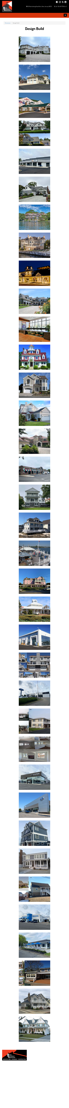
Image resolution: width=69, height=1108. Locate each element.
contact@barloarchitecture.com (15, 1098)
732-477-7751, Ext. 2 (10, 1093)
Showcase (7, 23)
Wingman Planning (52, 1105)
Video (4, 1075)
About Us (37, 1072)
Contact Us (37, 1075)
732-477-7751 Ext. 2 (62, 6)
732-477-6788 (9, 1095)
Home (4, 1072)
